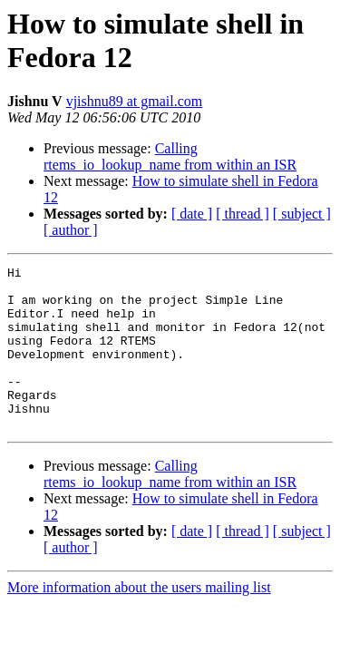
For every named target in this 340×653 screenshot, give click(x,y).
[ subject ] (302, 213)
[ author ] (71, 230)
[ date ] (191, 213)
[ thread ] (242, 213)
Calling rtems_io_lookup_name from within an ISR (170, 156)
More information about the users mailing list (139, 620)
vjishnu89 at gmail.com (134, 101)
